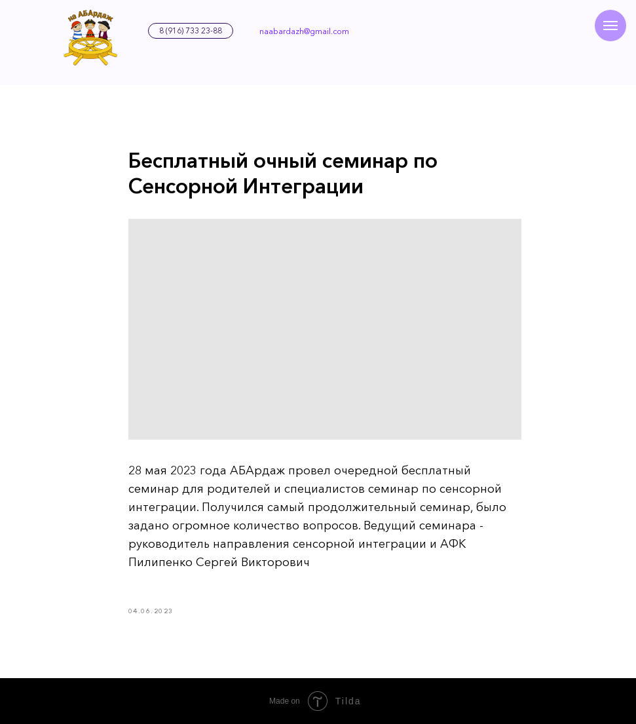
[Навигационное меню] (610, 25)
